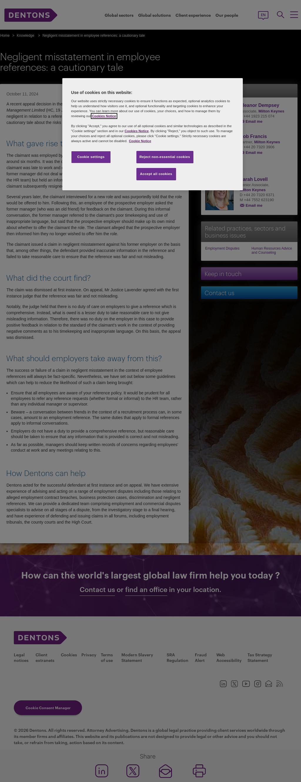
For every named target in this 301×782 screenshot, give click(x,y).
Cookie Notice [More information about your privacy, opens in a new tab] (140, 141)
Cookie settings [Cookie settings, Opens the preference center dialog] (91, 157)
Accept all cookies (156, 174)
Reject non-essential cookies (165, 157)
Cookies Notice (104, 116)
